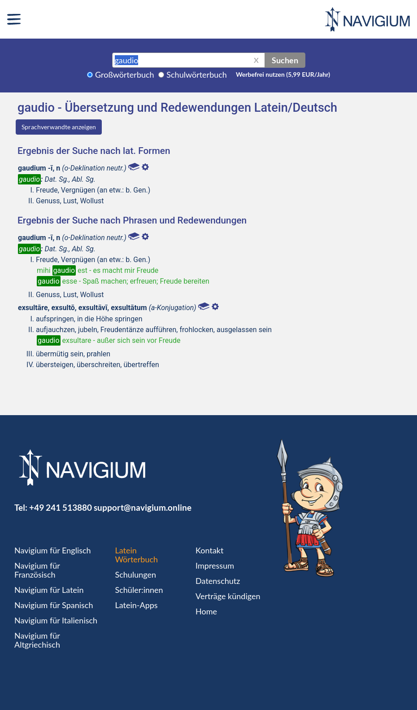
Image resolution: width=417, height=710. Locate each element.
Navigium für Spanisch (53, 605)
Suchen (285, 60)
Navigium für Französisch (37, 570)
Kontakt (209, 550)
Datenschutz (217, 581)
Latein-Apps (136, 605)
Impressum (214, 565)
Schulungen (135, 574)
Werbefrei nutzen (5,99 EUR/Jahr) (283, 74)
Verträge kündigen (227, 596)
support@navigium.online (142, 507)
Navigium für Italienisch (55, 620)
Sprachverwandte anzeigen (59, 127)
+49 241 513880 (60, 507)
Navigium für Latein (48, 590)
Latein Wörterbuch (136, 554)
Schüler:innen (139, 590)
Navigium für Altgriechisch (37, 640)
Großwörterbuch (124, 74)
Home (206, 611)
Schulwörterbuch (196, 74)
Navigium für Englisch (52, 550)
